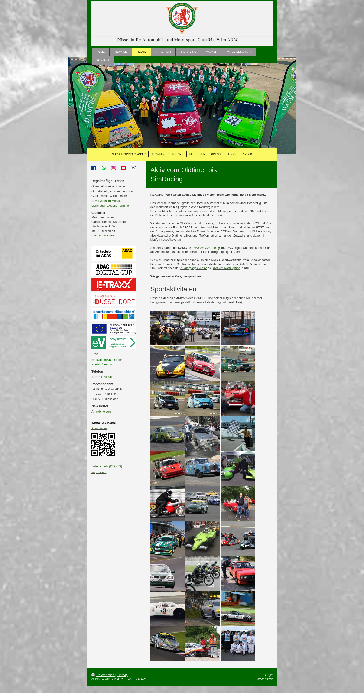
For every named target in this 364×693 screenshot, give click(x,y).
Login (269, 675)
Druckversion (103, 675)
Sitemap (122, 675)
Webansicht (265, 679)
